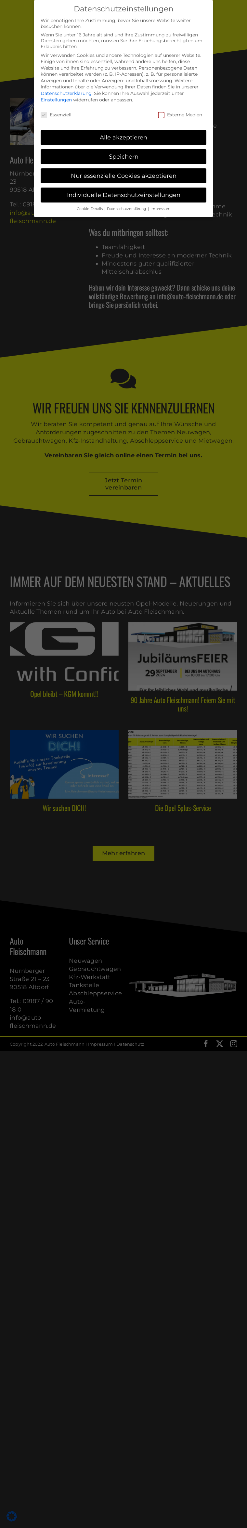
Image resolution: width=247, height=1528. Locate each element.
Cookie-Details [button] (90, 209)
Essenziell (56, 115)
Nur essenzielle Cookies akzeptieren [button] (123, 175)
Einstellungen (56, 100)
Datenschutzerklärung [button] (127, 209)
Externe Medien (180, 115)
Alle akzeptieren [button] (123, 137)
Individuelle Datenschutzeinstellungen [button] (123, 194)
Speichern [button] (123, 156)
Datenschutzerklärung (66, 93)
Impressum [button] (160, 209)
